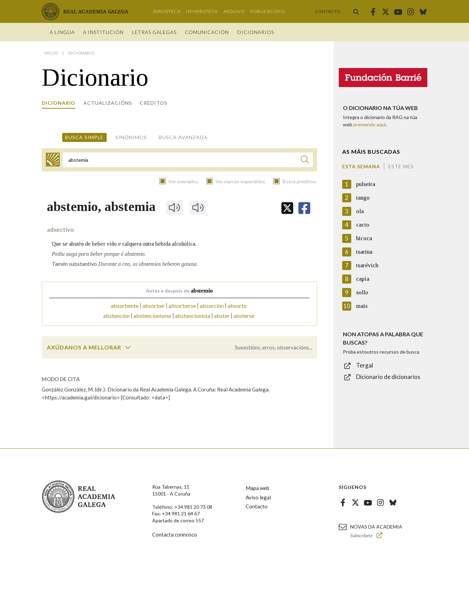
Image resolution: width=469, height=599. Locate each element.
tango (363, 197)
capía (362, 279)
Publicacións (267, 11)
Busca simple (84, 137)
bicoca (364, 238)
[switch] (127, 347)
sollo (362, 292)
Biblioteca (167, 11)
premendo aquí (369, 124)
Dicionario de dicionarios (388, 376)
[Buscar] (305, 160)
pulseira (365, 184)
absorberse (182, 305)
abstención (116, 315)
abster (222, 315)
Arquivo (234, 11)
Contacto (327, 11)
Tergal (364, 365)
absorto (237, 305)
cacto (362, 224)
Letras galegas (154, 32)
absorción (212, 305)
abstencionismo (152, 315)
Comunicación (207, 32)
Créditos (153, 103)
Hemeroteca (202, 11)
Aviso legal (258, 497)
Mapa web (257, 488)
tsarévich (367, 265)
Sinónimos (131, 137)
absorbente (125, 305)
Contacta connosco (174, 534)
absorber (153, 305)
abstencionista (192, 315)
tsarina (364, 251)
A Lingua (62, 32)
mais (362, 306)
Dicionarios (255, 32)
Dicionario (58, 103)
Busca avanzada (183, 137)
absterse (243, 315)
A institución (103, 32)
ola (360, 211)
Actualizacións (107, 103)
